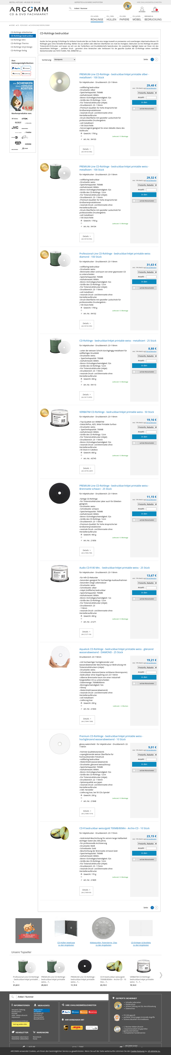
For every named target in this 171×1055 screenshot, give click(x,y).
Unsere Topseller (21, 952)
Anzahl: (141, 97)
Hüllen (111, 18)
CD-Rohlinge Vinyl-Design (21, 47)
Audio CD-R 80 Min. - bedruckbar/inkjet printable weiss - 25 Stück (114, 567)
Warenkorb (37, 1037)
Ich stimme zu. (154, 1051)
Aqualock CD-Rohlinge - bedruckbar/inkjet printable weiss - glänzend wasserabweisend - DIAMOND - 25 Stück (116, 650)
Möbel (137, 18)
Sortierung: (46, 60)
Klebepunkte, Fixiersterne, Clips (103, 930)
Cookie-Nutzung (137, 1051)
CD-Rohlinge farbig (19, 50)
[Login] (142, 10)
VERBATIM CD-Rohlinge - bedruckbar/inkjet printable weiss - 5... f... (144, 972)
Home (12, 25)
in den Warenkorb (144, 103)
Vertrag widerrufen (20, 1024)
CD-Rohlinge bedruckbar (40, 25)
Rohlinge (97, 18)
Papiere (124, 18)
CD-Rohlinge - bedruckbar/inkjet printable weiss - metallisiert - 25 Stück (117, 340)
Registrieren (38, 1010)
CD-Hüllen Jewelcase (66, 930)
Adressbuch (38, 1015)
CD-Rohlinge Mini (18, 40)
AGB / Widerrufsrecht (19, 1015)
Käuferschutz (16, 1012)
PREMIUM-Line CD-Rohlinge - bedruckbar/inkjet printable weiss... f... (55, 972)
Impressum (16, 1017)
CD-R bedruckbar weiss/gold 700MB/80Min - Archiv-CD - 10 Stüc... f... (114, 972)
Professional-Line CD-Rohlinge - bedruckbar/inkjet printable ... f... (26, 972)
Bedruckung (153, 18)
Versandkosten (151, 88)
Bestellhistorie (39, 1019)
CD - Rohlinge (22, 25)
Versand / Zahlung (18, 1010)
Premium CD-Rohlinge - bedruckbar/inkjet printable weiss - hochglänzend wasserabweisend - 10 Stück (111, 738)
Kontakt (14, 1013)
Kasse (35, 1039)
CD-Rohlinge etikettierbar (22, 32)
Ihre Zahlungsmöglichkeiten (149, 2)
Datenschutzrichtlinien (20, 1021)
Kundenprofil (38, 1013)
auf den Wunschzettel (147, 109)
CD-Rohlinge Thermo (20, 43)
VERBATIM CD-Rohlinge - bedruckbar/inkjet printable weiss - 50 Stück (116, 412)
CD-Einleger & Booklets (141, 930)
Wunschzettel (39, 1017)
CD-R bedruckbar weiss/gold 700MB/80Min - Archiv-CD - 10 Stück (114, 828)
